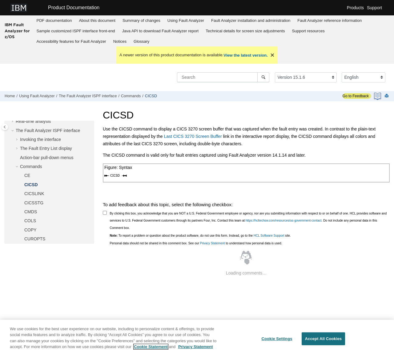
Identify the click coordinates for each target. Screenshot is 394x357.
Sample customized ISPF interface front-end (76, 31)
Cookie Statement (151, 346)
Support (374, 7)
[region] (197, 338)
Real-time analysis (33, 121)
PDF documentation (54, 20)
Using (185, 20)
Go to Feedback (356, 96)
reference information (329, 20)
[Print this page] (387, 96)
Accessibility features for (71, 41)
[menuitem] (54, 20)
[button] (13, 121)
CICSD (151, 96)
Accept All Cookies (323, 338)
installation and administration (250, 20)
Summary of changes (141, 20)
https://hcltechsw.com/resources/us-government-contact (284, 220)
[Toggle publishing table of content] (5, 127)
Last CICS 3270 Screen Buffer (193, 136)
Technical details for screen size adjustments (245, 31)
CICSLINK (34, 193)
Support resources (308, 31)
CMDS (30, 211)
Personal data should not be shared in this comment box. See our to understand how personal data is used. (196, 243)
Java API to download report (160, 31)
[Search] (263, 77)
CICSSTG (33, 202)
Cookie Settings (276, 338)
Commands (131, 96)
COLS (30, 220)
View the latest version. (245, 55)
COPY (30, 229)
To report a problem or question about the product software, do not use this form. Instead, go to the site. (200, 235)
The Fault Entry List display (46, 148)
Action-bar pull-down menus (47, 157)
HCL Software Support (269, 235)
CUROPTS (34, 238)
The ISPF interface (88, 96)
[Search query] (223, 77)
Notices (120, 41)
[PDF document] (378, 96)
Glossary (141, 41)
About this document (97, 20)
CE (27, 175)
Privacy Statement (212, 243)
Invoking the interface (40, 139)
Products (355, 7)
